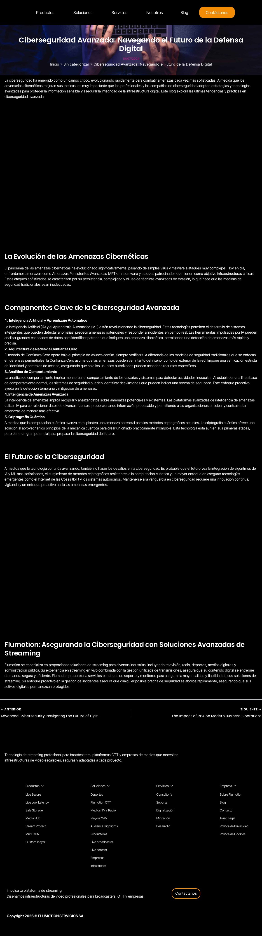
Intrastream (98, 866)
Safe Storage (34, 810)
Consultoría (164, 794)
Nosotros (154, 12)
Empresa (228, 785)
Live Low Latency (37, 802)
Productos (35, 785)
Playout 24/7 (99, 818)
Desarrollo (163, 826)
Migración (163, 818)
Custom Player (35, 842)
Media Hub (33, 818)
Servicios (119, 12)
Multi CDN (32, 834)
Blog (184, 12)
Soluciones (83, 12)
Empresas (97, 858)
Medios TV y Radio (103, 810)
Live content (99, 850)
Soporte (161, 802)
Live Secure (33, 794)
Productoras (99, 834)
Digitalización (165, 810)
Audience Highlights (104, 826)
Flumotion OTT (101, 802)
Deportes (97, 794)
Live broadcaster (102, 842)
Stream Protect (36, 826)
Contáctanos (217, 12)
